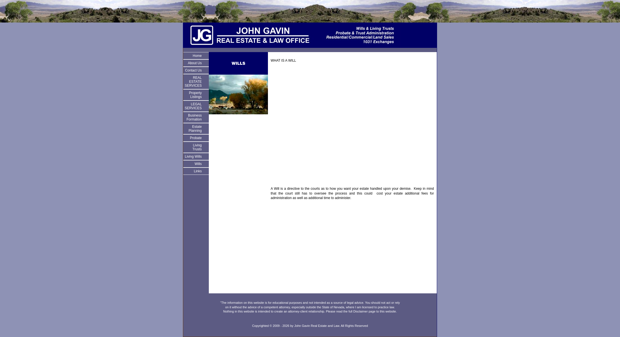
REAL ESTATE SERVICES (193, 82)
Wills (198, 164)
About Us (195, 63)
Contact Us (193, 70)
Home (197, 56)
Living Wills (193, 157)
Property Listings (195, 95)
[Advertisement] (352, 126)
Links (198, 171)
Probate (196, 138)
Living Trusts (197, 147)
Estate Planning (195, 129)
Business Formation (194, 117)
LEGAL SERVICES (193, 106)
